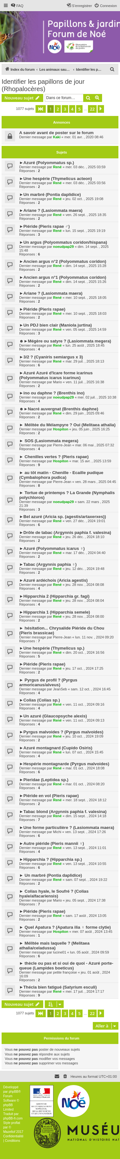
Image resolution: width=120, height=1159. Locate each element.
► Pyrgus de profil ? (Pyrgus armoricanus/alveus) (48, 682)
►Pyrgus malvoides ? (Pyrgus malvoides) (61, 732)
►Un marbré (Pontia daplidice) (50, 194)
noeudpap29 (63, 246)
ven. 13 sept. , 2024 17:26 (85, 832)
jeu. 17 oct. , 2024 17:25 (84, 668)
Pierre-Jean (62, 445)
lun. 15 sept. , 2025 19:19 (85, 231)
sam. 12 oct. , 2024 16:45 (90, 689)
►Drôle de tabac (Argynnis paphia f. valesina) (65, 532)
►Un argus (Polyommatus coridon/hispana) (63, 242)
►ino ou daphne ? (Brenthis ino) (51, 393)
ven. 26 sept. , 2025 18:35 (86, 215)
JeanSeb (60, 689)
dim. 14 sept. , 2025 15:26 (86, 282)
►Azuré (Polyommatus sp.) (46, 162)
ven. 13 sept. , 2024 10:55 (86, 864)
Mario (57, 382)
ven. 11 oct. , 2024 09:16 (85, 704)
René (57, 167)
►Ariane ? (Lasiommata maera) (51, 210)
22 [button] (92, 109)
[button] (41, 109)
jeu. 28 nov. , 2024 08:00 (85, 616)
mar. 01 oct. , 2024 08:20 (85, 784)
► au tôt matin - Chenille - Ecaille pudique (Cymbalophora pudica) (61, 475)
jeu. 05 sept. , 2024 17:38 (86, 900)
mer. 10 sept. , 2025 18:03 (86, 313)
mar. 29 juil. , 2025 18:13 (85, 361)
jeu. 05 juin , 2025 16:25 (91, 429)
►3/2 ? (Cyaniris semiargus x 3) (51, 357)
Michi (57, 832)
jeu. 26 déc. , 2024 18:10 (85, 537)
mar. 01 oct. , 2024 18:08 (85, 768)
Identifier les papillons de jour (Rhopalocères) (43, 85)
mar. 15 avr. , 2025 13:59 (91, 461)
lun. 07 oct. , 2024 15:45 (84, 752)
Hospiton (60, 429)
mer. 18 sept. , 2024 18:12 (86, 800)
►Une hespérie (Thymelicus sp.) (51, 648)
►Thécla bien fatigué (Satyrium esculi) (58, 987)
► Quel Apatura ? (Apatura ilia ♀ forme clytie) (65, 927)
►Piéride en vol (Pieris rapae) (49, 795)
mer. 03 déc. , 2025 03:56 (86, 183)
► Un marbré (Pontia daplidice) (50, 875)
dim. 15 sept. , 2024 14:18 (86, 816)
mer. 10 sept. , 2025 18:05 (86, 297)
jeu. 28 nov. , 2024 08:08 (85, 585)
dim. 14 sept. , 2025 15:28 (86, 266)
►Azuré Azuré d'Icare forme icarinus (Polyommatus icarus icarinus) (56, 375)
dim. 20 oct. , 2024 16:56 (85, 652)
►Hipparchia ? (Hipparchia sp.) (50, 859)
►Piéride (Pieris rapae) (42, 309)
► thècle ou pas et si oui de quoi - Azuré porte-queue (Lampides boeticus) (66, 965)
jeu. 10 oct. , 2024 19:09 (84, 736)
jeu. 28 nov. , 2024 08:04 (85, 600)
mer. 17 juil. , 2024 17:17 (85, 991)
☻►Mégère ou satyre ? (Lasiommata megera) (65, 341)
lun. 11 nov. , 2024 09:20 (94, 637)
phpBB (13, 1091)
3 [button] (65, 109)
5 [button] (79, 109)
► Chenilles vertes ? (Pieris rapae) (54, 456)
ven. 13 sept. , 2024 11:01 (86, 848)
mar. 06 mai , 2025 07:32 (94, 445)
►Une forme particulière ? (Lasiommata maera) (66, 827)
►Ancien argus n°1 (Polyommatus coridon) (62, 277)
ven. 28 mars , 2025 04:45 (95, 482)
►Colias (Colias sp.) (39, 700)
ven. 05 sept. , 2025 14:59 (86, 329)
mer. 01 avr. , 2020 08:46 (83, 137)
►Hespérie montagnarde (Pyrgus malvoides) (64, 763)
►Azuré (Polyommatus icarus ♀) (52, 548)
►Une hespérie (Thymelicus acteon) (55, 178)
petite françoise (65, 972)
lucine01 (59, 952)
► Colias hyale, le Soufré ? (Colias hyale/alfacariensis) (54, 893)
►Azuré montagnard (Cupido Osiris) (55, 747)
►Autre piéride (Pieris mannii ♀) (51, 843)
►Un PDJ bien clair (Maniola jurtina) (55, 325)
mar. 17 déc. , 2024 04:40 (86, 553)
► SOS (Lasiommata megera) (48, 440)
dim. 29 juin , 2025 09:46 (85, 413)
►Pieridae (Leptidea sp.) (43, 779)
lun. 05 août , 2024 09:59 (89, 952)
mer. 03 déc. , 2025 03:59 (86, 167)
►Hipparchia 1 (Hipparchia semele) (54, 612)
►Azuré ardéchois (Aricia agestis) (53, 580)
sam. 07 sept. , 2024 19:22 (86, 880)
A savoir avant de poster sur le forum (56, 132)
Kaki (56, 137)
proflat (15, 1123)
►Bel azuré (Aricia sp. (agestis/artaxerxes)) (62, 516)
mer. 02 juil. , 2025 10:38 (97, 397)
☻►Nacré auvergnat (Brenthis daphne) (58, 409)
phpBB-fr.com (13, 1118)
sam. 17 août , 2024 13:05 (86, 916)
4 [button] (72, 109)
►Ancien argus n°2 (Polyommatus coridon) (62, 261)
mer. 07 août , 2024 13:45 (92, 931)
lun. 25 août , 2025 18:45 (85, 345)
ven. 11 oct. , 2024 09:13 (85, 720)
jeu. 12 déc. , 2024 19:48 (85, 569)
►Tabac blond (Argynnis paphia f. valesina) (63, 811)
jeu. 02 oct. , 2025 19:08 (84, 199)
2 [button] (58, 109)
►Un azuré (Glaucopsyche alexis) (53, 716)
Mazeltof (9, 1132)
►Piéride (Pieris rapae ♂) (44, 226)
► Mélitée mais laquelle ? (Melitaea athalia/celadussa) (54, 945)
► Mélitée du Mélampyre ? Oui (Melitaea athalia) (67, 424)
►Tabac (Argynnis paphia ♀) (48, 564)
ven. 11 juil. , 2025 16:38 (85, 382)
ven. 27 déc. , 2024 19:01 (85, 521)
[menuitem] (17, 6)
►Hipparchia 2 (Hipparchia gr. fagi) (54, 596)
